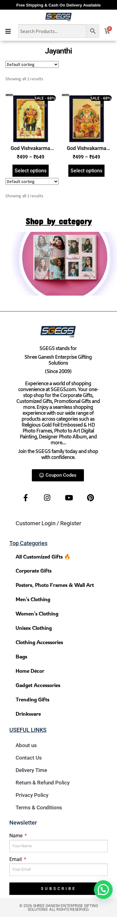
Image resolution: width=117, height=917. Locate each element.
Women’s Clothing (37, 613)
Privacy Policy (32, 795)
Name (16, 836)
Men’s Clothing (33, 599)
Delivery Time (31, 770)
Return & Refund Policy (43, 782)
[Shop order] (32, 64)
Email (16, 859)
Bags (21, 656)
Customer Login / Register (48, 523)
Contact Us (29, 758)
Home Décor (30, 670)
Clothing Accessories (39, 642)
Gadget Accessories (38, 685)
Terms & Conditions (39, 807)
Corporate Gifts (33, 570)
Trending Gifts (32, 699)
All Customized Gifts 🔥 (43, 556)
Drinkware (28, 713)
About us (26, 745)
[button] (103, 889)
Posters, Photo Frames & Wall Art (55, 585)
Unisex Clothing (34, 628)
